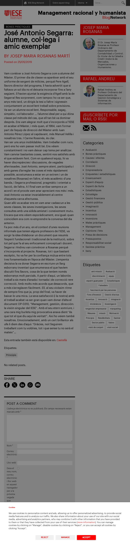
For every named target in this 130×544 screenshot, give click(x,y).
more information (86, 522)
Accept (86, 537)
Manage (65, 537)
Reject (44, 537)
